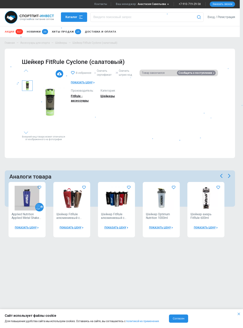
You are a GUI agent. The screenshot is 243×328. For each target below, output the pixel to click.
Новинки (37, 31)
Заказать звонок (222, 4)
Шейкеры (61, 42)
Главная (10, 42)
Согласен (178, 318)
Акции (14, 31)
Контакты (100, 4)
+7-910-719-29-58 (190, 4)
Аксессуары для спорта (35, 42)
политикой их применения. (142, 321)
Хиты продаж (66, 31)
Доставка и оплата (100, 31)
